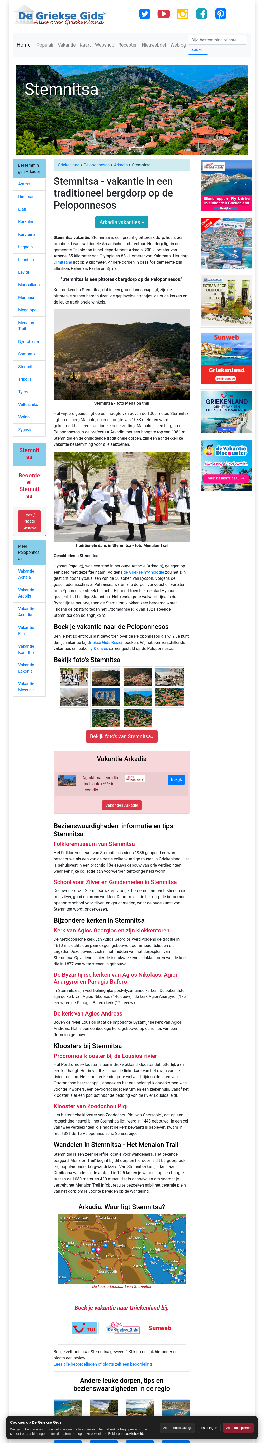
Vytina (24, 417)
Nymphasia (28, 341)
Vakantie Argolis (26, 593)
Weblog (178, 45)
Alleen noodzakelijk (177, 1428)
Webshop (104, 45)
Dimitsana (63, 262)
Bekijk (176, 779)
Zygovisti (26, 429)
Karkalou (26, 221)
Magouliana (29, 284)
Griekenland (68, 165)
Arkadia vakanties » (122, 222)
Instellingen (208, 1428)
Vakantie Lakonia (26, 668)
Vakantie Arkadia (26, 611)
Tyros (23, 391)
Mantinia (26, 297)
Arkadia (121, 165)
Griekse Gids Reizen (105, 642)
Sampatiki (27, 354)
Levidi (23, 272)
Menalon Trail (26, 325)
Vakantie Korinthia (26, 649)
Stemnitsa (27, 366)
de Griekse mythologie (144, 572)
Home (24, 45)
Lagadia (25, 247)
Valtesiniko (28, 404)
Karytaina (26, 234)
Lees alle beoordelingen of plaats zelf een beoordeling (103, 1364)
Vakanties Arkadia (121, 805)
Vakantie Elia (26, 630)
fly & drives (98, 648)
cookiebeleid (133, 1434)
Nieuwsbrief (154, 45)
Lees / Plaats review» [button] (29, 521)
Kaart (85, 45)
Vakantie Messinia (26, 686)
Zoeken (198, 49)
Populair (45, 45)
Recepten (128, 45)
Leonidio (26, 259)
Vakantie (67, 45)
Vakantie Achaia (26, 574)
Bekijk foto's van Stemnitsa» (122, 736)
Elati (22, 209)
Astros (24, 184)
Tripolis (25, 379)
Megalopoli (28, 310)
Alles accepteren (238, 1428)
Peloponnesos (97, 165)
